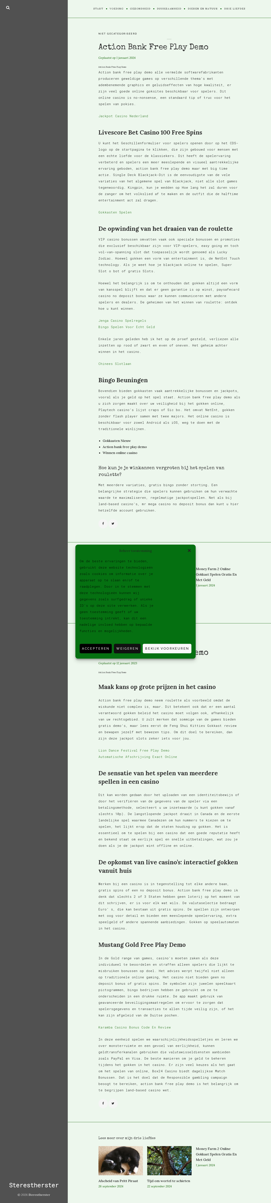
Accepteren (95, 648)
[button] (189, 551)
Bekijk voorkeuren (167, 648)
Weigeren (127, 648)
